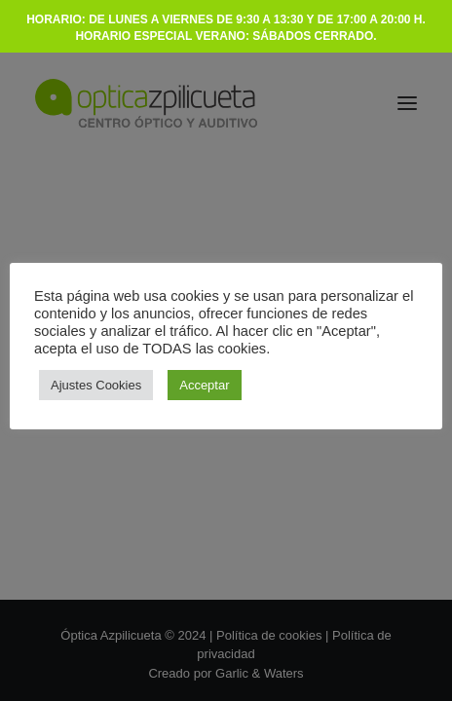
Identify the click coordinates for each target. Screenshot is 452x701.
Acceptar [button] (204, 385)
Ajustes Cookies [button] (96, 385)
